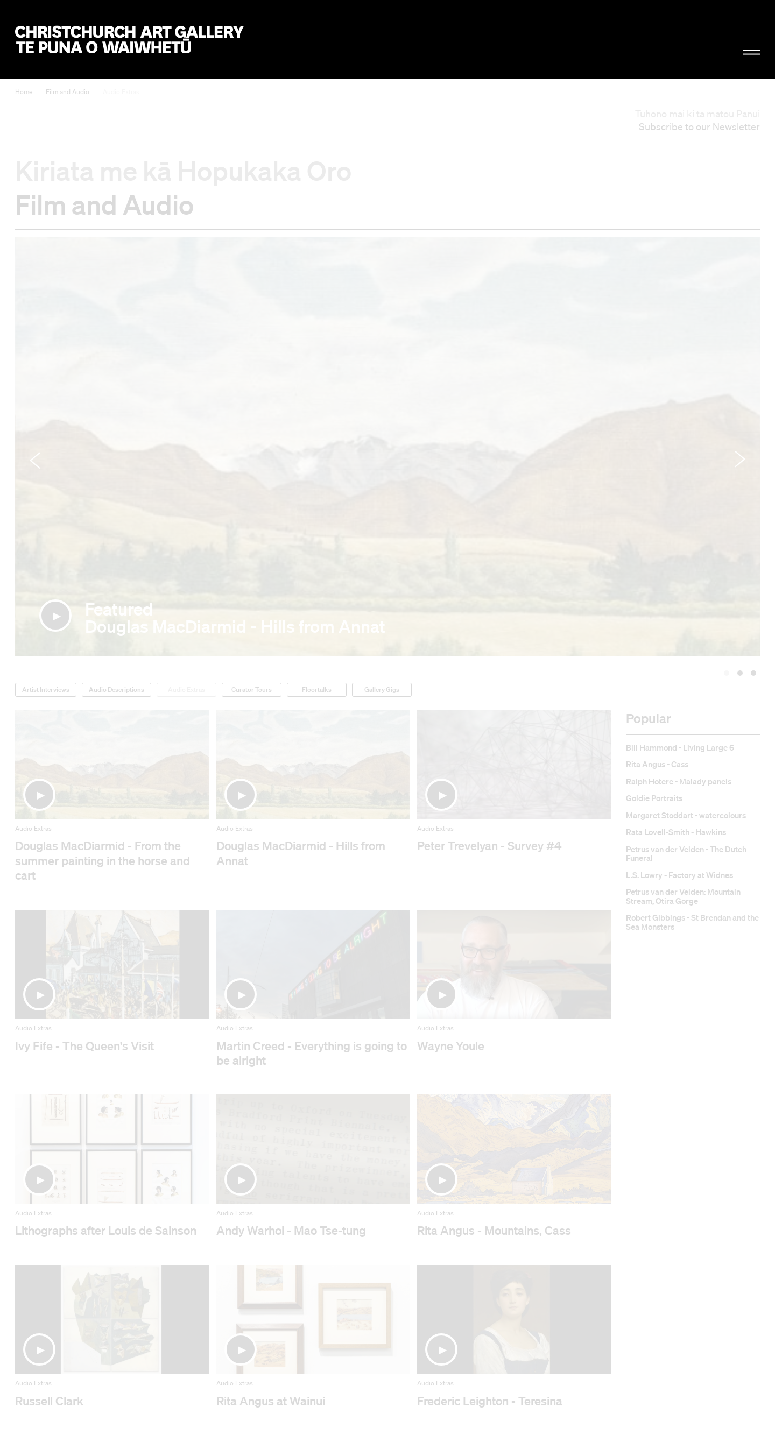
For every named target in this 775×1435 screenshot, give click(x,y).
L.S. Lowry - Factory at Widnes (679, 875)
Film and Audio (67, 91)
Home (23, 91)
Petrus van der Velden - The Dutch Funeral (686, 854)
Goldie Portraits (654, 798)
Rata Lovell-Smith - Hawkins (676, 832)
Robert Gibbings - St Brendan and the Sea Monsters (692, 922)
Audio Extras (121, 91)
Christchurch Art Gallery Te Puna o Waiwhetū (129, 39)
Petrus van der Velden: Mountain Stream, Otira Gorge (683, 896)
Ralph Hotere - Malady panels (678, 781)
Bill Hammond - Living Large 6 (680, 747)
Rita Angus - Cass (657, 764)
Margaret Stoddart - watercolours (686, 815)
